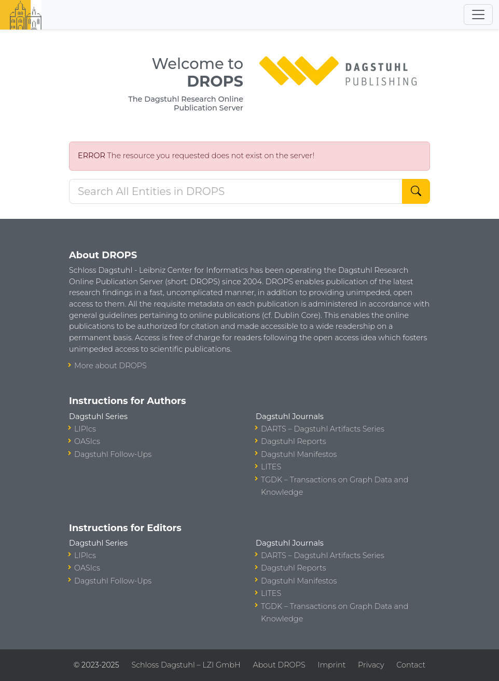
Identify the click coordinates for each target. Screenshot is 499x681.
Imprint (331, 665)
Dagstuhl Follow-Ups (112, 454)
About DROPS (279, 665)
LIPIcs (85, 429)
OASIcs (87, 441)
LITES (271, 466)
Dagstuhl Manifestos (299, 454)
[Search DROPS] (236, 191)
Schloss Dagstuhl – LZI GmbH (185, 665)
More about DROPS (110, 365)
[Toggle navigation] (478, 14)
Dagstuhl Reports (293, 441)
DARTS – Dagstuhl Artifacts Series (322, 429)
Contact (410, 665)
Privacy (371, 665)
